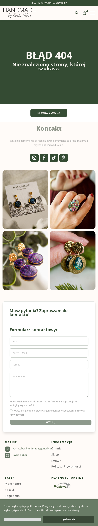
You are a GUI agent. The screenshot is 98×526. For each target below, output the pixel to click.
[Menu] (92, 13)
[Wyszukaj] (77, 13)
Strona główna (45, 112)
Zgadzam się (68, 519)
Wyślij (51, 422)
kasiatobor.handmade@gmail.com (33, 448)
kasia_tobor (20, 455)
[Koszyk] (84, 13)
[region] (49, 512)
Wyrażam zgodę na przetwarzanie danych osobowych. (47, 412)
